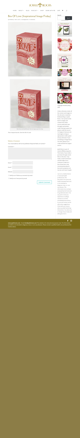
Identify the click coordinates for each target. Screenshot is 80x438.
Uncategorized (24, 19)
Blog (27, 10)
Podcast (34, 10)
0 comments (32, 19)
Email (10, 167)
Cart (58, 10)
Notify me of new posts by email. (18, 178)
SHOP (42, 10)
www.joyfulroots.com (14, 223)
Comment (11, 146)
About (20, 10)
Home (15, 10)
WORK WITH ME (50, 10)
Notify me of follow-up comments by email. (21, 175)
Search (59, 15)
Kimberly (11, 19)
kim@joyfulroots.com (31, 223)
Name (10, 163)
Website (10, 172)
